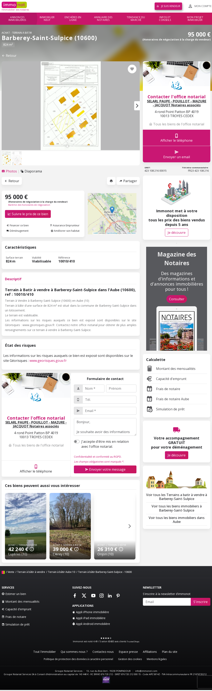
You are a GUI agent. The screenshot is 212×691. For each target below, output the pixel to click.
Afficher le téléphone (36, 469)
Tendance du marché (136, 18)
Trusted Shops (133, 641)
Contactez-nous (103, 652)
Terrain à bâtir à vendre (31, 572)
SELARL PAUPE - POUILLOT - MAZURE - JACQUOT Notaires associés (36, 424)
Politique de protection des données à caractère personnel (78, 659)
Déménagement (17, 231)
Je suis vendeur (168, 6)
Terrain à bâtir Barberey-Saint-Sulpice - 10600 (105, 572)
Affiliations (150, 652)
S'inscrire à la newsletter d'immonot (167, 594)
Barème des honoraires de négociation (29, 204)
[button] (137, 105)
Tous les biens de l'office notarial (36, 445)
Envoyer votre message (105, 469)
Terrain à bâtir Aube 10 (61, 572)
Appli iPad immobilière (88, 618)
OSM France (131, 233)
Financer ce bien (18, 225)
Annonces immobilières (17, 18)
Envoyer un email (176, 154)
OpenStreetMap (112, 233)
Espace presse (128, 652)
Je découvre (177, 232)
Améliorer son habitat (65, 231)
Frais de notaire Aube (167, 399)
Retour (9, 55)
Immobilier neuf (47, 18)
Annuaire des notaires (103, 18)
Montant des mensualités (170, 369)
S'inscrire (200, 602)
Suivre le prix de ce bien (28, 214)
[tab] (10, 171)
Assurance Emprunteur (64, 225)
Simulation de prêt (165, 409)
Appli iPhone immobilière (90, 612)
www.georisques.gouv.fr (48, 360)
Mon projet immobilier (195, 18)
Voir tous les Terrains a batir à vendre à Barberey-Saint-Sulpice (176, 497)
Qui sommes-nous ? (74, 652)
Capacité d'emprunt (166, 379)
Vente (11, 572)
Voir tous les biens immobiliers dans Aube (177, 519)
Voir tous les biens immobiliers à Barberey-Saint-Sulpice (177, 508)
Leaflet (96, 233)
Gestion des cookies (130, 659)
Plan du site (169, 652)
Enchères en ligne (73, 18)
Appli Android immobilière (91, 624)
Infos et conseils (165, 18)
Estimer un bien (14, 594)
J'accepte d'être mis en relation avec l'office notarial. (105, 444)
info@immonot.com (146, 671)
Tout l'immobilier (44, 652)
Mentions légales (157, 659)
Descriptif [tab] (13, 279)
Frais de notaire (163, 389)
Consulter (176, 299)
